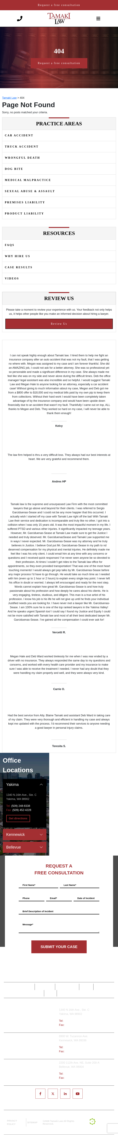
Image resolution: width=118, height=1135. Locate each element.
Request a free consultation (59, 5)
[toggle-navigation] (98, 18)
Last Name (70, 885)
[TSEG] (100, 1122)
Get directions (18, 818)
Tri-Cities (32, 1046)
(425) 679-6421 (73, 1073)
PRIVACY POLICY (12, 1122)
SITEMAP (32, 1122)
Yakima (12, 784)
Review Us (59, 323)
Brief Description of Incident (38, 911)
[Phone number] (19, 18)
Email (53, 898)
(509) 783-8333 (73, 1047)
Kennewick (15, 834)
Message (28, 924)
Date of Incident (86, 898)
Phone (26, 898)
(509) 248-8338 (20, 805)
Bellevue (13, 847)
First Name (29, 885)
